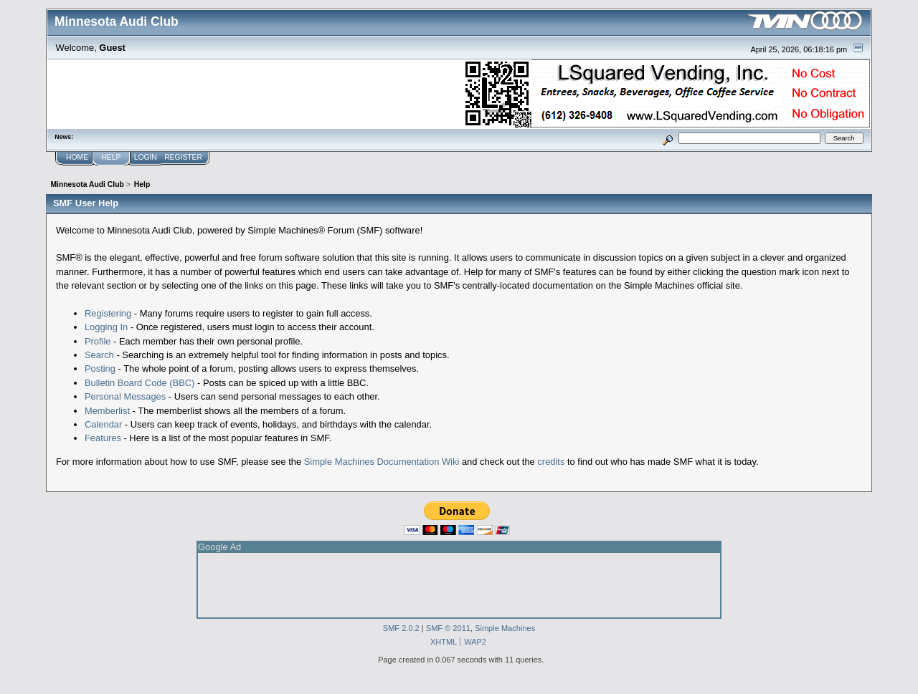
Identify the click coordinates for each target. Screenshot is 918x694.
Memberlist (107, 410)
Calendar (103, 424)
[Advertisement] (459, 585)
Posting (100, 368)
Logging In (106, 327)
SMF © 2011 (448, 628)
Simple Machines (505, 628)
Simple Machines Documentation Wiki (382, 461)
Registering (108, 313)
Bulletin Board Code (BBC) (140, 382)
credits (550, 461)
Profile (98, 341)
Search (99, 355)
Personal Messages (125, 396)
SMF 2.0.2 (401, 628)
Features (103, 438)
